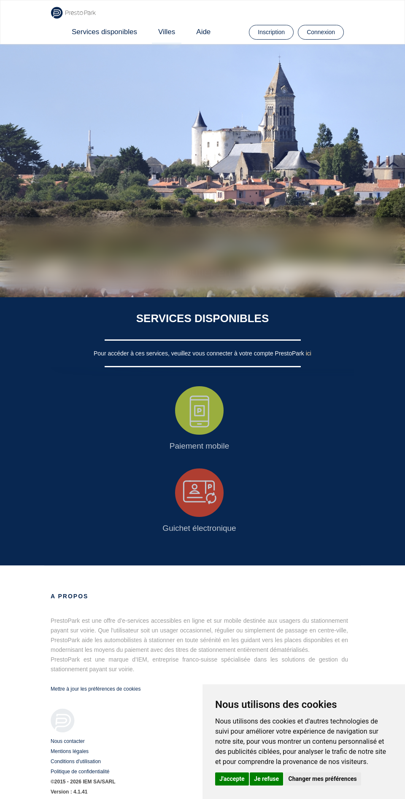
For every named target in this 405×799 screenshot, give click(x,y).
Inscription (271, 32)
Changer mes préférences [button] (323, 778)
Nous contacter (68, 741)
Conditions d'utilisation (76, 761)
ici (308, 353)
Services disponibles (104, 32)
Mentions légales (70, 751)
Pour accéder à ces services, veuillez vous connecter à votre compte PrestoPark (200, 353)
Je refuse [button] (266, 778)
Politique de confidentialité (80, 772)
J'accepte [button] (232, 778)
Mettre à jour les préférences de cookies (95, 689)
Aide (203, 32)
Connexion (321, 32)
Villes (166, 32)
